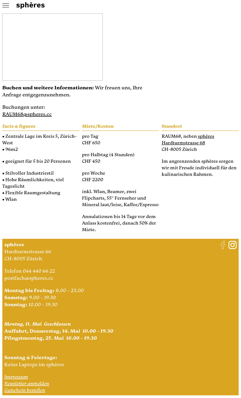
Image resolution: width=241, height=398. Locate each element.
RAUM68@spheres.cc (27, 114)
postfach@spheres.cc (28, 278)
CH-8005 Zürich (23, 258)
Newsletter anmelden (26, 383)
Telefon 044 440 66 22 (29, 271)
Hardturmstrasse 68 (183, 143)
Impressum (16, 376)
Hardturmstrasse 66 (27, 251)
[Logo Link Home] (30, 5)
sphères (206, 136)
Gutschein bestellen (24, 390)
